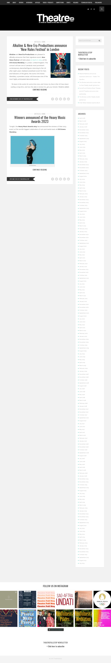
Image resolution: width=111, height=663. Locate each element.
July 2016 (82, 458)
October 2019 (83, 345)
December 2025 (84, 130)
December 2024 (84, 164)
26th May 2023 (14, 179)
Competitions (60, 3)
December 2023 (84, 199)
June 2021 (82, 287)
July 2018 (82, 388)
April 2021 (82, 292)
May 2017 (82, 429)
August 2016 (82, 455)
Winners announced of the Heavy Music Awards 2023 (40, 119)
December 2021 (83, 269)
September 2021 (84, 278)
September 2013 (84, 557)
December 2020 (84, 304)
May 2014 (82, 534)
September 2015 (84, 487)
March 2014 (82, 540)
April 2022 (82, 258)
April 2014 (82, 537)
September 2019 (84, 348)
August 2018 (82, 386)
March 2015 (82, 505)
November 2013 (83, 551)
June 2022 (82, 252)
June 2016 (82, 461)
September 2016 (84, 453)
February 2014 (83, 543)
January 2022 (83, 266)
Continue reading (40, 89)
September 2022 (84, 243)
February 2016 (83, 473)
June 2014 (82, 531)
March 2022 (82, 260)
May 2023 (82, 220)
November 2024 (84, 167)
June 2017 (82, 426)
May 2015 (82, 499)
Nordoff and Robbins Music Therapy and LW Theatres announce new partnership (90, 91)
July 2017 (82, 423)
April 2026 (82, 118)
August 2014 (82, 525)
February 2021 (83, 298)
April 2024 (82, 188)
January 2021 (83, 301)
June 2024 (82, 182)
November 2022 (84, 237)
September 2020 (84, 313)
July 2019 (82, 354)
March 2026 (82, 121)
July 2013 (82, 563)
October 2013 (83, 554)
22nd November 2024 (15, 99)
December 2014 (83, 514)
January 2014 (83, 546)
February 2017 (83, 438)
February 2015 (83, 508)
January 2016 (83, 476)
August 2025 (82, 141)
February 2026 (83, 124)
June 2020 (82, 322)
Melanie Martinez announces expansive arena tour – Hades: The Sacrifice (89, 76)
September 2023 (84, 208)
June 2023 (82, 217)
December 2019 (84, 339)
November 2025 (84, 132)
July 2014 (82, 528)
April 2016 (82, 467)
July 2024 (82, 179)
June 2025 (82, 147)
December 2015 (83, 479)
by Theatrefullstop (27, 99)
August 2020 (83, 316)
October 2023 (83, 205)
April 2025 (82, 153)
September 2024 (84, 173)
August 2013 (82, 560)
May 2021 (82, 290)
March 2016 (82, 470)
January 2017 (83, 441)
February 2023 (83, 228)
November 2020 (84, 307)
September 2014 (84, 522)
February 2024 (83, 194)
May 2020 (82, 325)
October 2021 (83, 275)
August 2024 (83, 176)
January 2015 (83, 511)
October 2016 (83, 450)
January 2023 (83, 231)
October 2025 (83, 135)
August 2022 (82, 246)
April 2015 (82, 502)
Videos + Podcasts (48, 3)
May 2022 (82, 255)
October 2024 (83, 170)
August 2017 (82, 420)
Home (8, 3)
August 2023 (82, 211)
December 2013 (83, 548)
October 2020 (83, 310)
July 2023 (82, 214)
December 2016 (84, 444)
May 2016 (82, 464)
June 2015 (82, 496)
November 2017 (83, 412)
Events (68, 3)
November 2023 (84, 202)
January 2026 (83, 127)
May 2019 (82, 359)
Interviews (29, 3)
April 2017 (82, 432)
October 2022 (83, 240)
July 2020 (82, 319)
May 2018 (82, 394)
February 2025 (83, 159)
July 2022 (82, 249)
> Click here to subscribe (87, 58)
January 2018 (83, 406)
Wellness (75, 3)
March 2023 (82, 226)
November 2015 (83, 482)
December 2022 (84, 234)
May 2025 (82, 150)
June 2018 (82, 391)
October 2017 (83, 415)
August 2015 (82, 490)
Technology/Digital (86, 3)
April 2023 (82, 223)
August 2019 (82, 351)
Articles (37, 3)
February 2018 (83, 403)
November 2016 (84, 447)
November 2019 (84, 342)
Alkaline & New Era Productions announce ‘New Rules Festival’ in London (39, 47)
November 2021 (83, 272)
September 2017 (84, 418)
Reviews (21, 3)
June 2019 (82, 357)
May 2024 (82, 185)
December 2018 (83, 374)
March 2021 (82, 295)
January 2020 (83, 336)
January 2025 (83, 162)
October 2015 (83, 485)
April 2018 (82, 397)
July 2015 (82, 493)
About (14, 3)
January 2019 (83, 371)
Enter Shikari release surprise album (89, 103)
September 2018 (84, 383)
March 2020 (82, 330)
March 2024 (82, 191)
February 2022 (83, 263)
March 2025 (82, 156)
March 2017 (82, 435)
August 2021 (82, 281)
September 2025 (84, 138)
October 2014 (83, 519)
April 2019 (82, 362)
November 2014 (83, 517)
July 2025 (82, 144)
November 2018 (83, 377)
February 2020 (83, 333)
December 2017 (83, 409)
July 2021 (82, 284)
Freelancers (98, 3)
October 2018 (83, 380)
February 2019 (83, 368)
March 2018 (82, 400)
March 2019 (82, 365)
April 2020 (82, 327)
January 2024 (83, 197)
